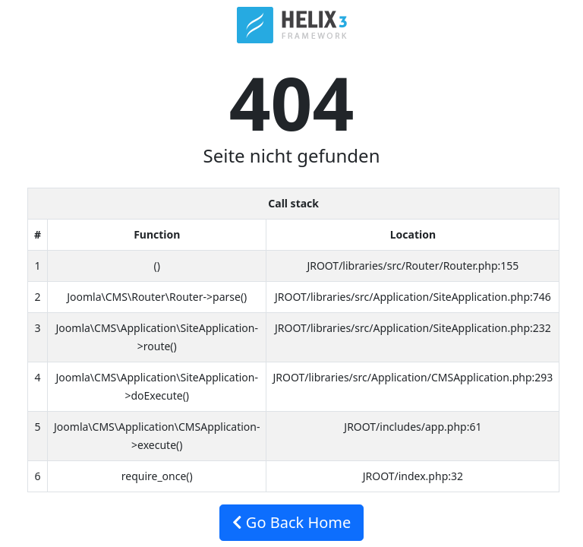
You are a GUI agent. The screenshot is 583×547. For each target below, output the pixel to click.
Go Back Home (291, 522)
